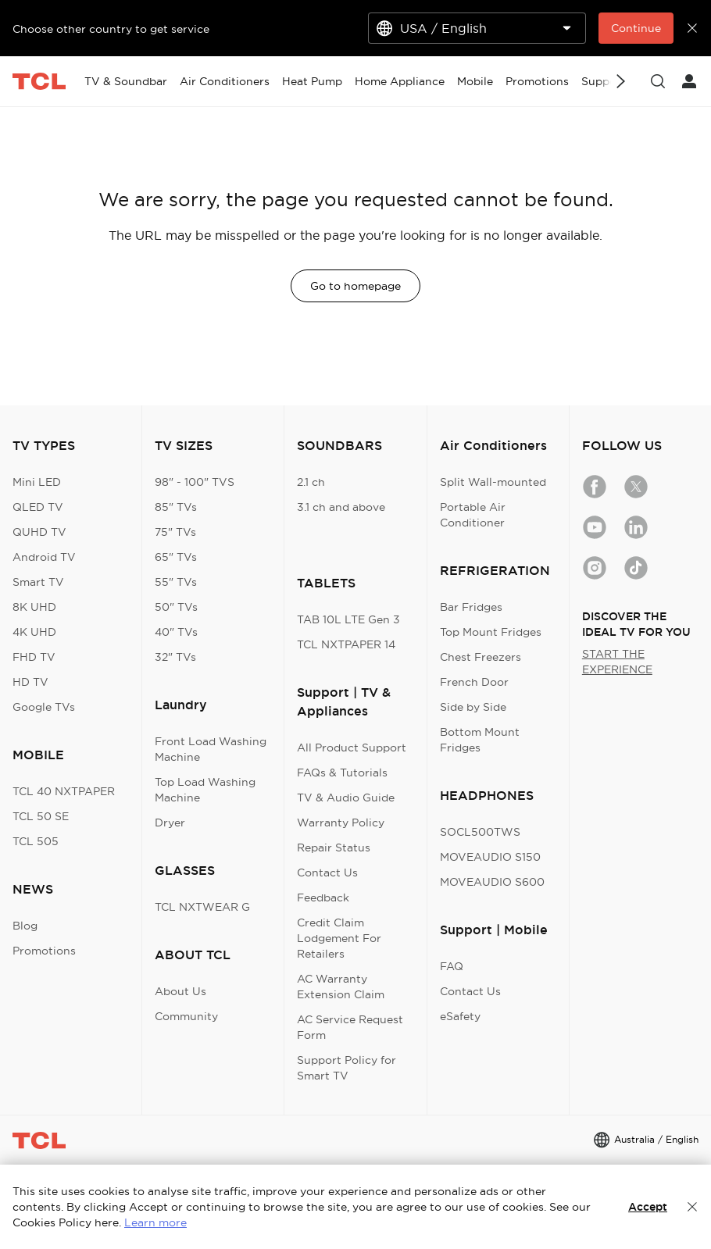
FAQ (451, 966)
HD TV (30, 682)
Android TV (44, 557)
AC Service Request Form (350, 1027)
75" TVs (175, 532)
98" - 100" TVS (194, 482)
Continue (636, 28)
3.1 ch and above (341, 507)
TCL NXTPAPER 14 (346, 644)
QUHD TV (39, 532)
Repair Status (333, 847)
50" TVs (176, 607)
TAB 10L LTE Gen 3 (348, 619)
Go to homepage (355, 286)
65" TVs (176, 557)
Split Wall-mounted (493, 482)
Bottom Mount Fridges (480, 740)
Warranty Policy (340, 822)
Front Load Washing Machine (210, 749)
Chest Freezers (480, 657)
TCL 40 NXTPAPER (64, 791)
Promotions (44, 951)
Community (186, 1016)
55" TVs (176, 582)
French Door (474, 682)
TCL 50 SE (41, 816)
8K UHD (34, 607)
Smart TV (38, 582)
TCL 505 (36, 841)
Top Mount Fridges (490, 632)
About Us (180, 991)
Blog (25, 926)
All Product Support (351, 747)
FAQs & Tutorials (342, 772)
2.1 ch (311, 482)
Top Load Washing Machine (205, 790)
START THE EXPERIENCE (617, 661)
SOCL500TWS (480, 832)
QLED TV (38, 507)
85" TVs (176, 507)
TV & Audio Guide (346, 797)
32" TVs (175, 657)
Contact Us (327, 872)
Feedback (323, 897)
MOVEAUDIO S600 (492, 882)
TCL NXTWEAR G (202, 907)
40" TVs (176, 632)
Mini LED (37, 482)
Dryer (170, 822)
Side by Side (473, 707)
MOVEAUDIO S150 (490, 857)
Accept (647, 1207)
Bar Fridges (471, 607)
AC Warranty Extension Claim (340, 986)
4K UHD (34, 632)
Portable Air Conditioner (473, 515)
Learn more (155, 1222)
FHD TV (34, 657)
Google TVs (44, 707)
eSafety (460, 1016)
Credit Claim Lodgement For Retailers (339, 938)
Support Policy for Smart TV (346, 1068)
